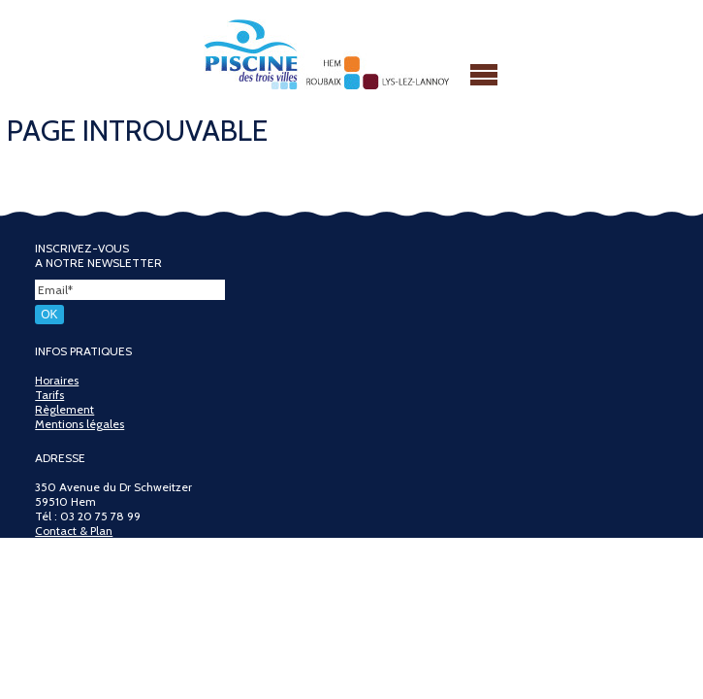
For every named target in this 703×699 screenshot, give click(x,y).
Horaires (57, 380)
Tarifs (49, 394)
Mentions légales (79, 423)
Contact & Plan (73, 530)
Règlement (64, 409)
